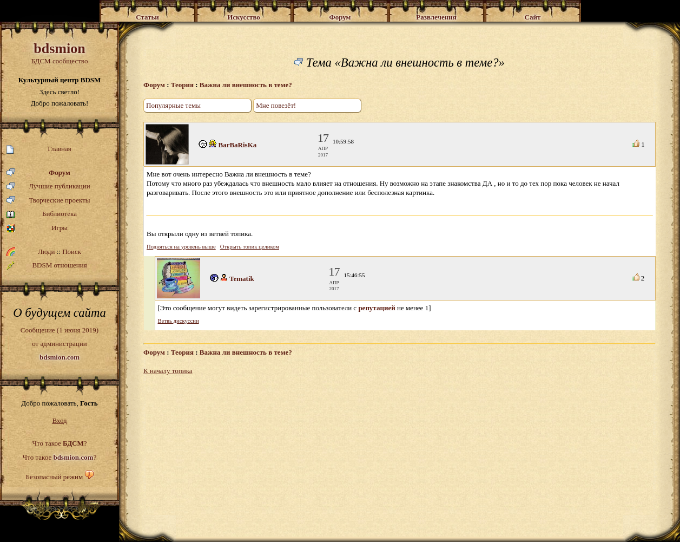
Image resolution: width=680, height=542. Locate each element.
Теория (182, 85)
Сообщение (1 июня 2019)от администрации (59, 343)
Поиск (71, 251)
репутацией (376, 308)
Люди (46, 251)
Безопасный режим (54, 477)
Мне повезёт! (276, 105)
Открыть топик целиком (249, 247)
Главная (38, 149)
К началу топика (168, 371)
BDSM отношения (46, 265)
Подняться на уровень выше (181, 247)
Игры (37, 228)
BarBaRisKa (238, 145)
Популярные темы (173, 105)
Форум (38, 173)
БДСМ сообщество (59, 53)
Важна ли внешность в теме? (246, 85)
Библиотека (41, 214)
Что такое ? (59, 443)
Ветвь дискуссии (178, 321)
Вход (59, 420)
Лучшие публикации (48, 186)
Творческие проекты (48, 200)
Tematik (241, 279)
